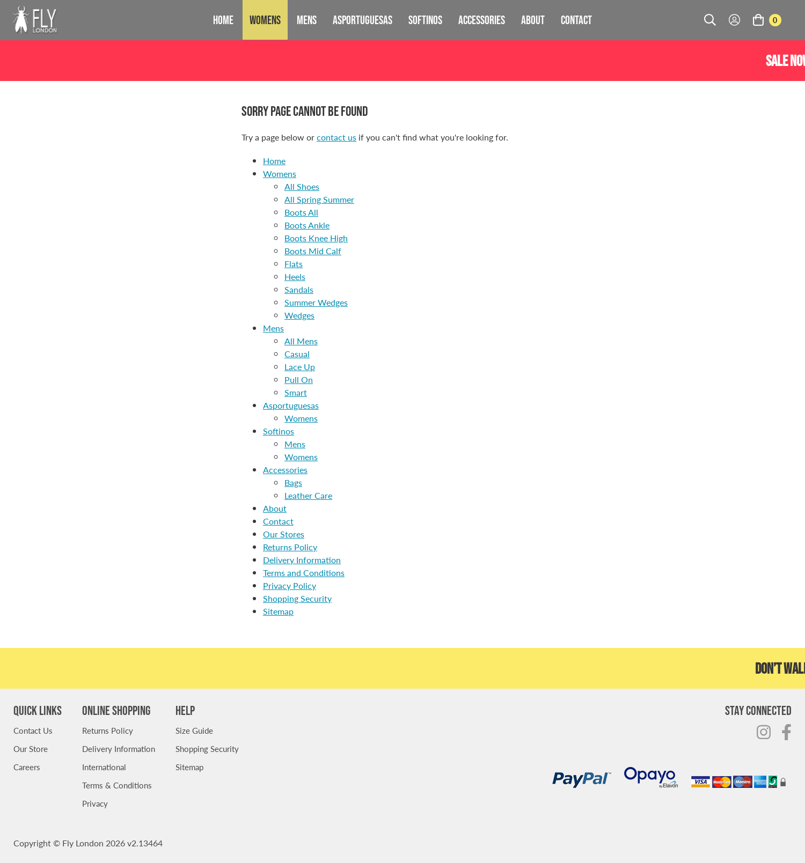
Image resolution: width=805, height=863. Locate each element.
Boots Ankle (307, 225)
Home (223, 19)
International (104, 766)
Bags (293, 482)
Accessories (481, 19)
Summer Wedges (316, 302)
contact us (336, 137)
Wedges (299, 315)
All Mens (301, 341)
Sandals (298, 289)
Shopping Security (297, 598)
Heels (294, 276)
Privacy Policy (289, 585)
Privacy (95, 803)
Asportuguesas (362, 19)
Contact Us (33, 730)
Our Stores (283, 534)
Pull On (298, 379)
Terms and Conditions (304, 572)
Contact (576, 19)
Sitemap (278, 611)
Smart (295, 392)
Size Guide (194, 730)
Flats (293, 263)
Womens (265, 19)
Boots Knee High (316, 238)
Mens (307, 19)
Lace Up (299, 366)
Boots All (301, 212)
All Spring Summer (319, 199)
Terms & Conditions (117, 785)
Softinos (425, 19)
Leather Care (308, 495)
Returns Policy (290, 547)
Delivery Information (302, 560)
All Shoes (301, 186)
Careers (26, 766)
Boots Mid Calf (312, 251)
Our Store (30, 748)
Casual (297, 354)
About (533, 19)
